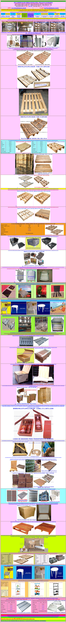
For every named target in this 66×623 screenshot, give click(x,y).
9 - (16, 222)
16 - (25, 346)
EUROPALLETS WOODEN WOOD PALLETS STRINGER (45, 521)
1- (24, 64)
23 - (33, 551)
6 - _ (33, 174)
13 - (20, 281)
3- (33, 115)
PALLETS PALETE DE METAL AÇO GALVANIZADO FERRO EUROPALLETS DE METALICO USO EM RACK (33, 335)
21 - (26, 520)
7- (25, 187)
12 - (33, 266)
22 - (11, 534)
